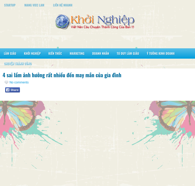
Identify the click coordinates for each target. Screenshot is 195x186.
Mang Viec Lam (34, 5)
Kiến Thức (55, 53)
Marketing (77, 53)
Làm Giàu (10, 53)
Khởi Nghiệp (32, 53)
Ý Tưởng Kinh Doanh (161, 53)
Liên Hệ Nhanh (62, 5)
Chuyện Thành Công (17, 63)
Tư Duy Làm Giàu (128, 53)
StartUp (10, 5)
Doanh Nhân (100, 53)
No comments (19, 82)
